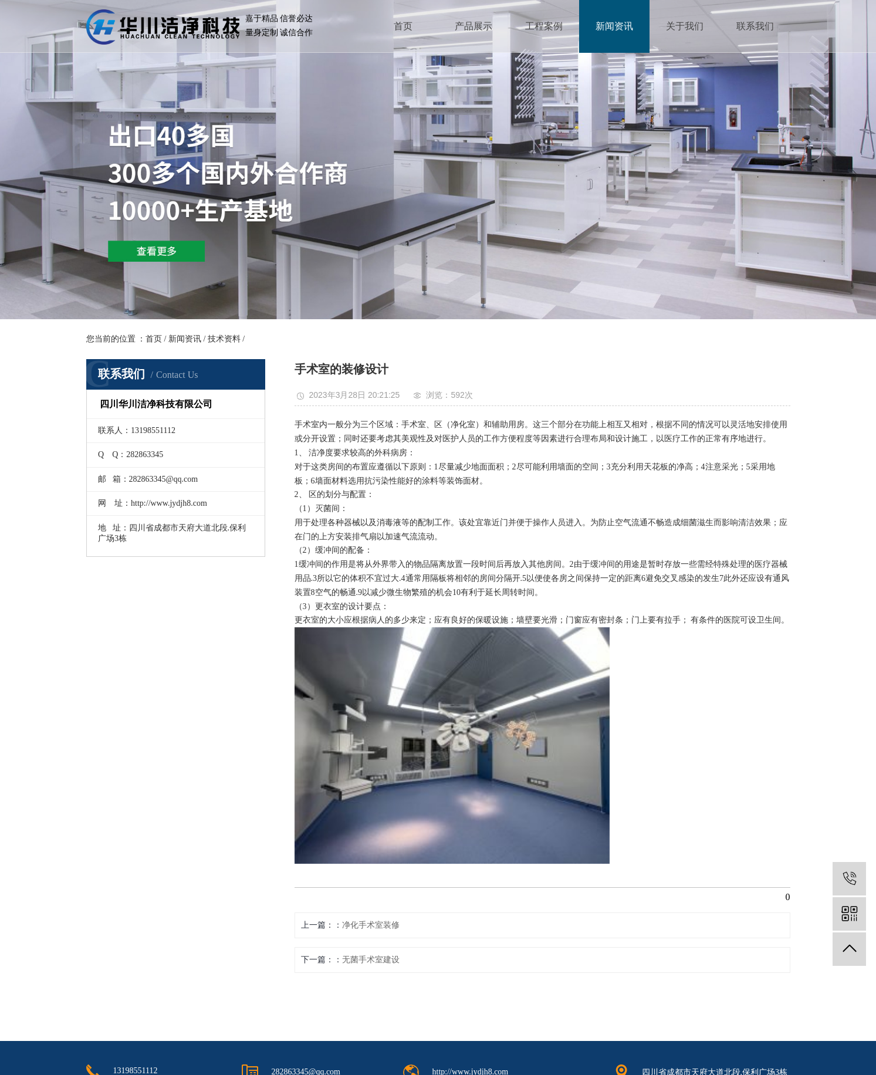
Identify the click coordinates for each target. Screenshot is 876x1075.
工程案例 (544, 26)
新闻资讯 (614, 26)
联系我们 (755, 26)
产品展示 (473, 26)
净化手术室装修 (371, 925)
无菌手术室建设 (371, 959)
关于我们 (684, 26)
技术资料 (224, 338)
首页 (403, 26)
